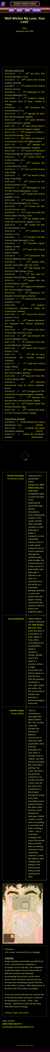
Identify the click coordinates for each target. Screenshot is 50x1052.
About (19, 10)
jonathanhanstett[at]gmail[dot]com (18, 1026)
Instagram (37, 10)
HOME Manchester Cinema (32, 422)
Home (11, 10)
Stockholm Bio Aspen (35, 428)
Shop (27, 10)
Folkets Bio (28, 434)
